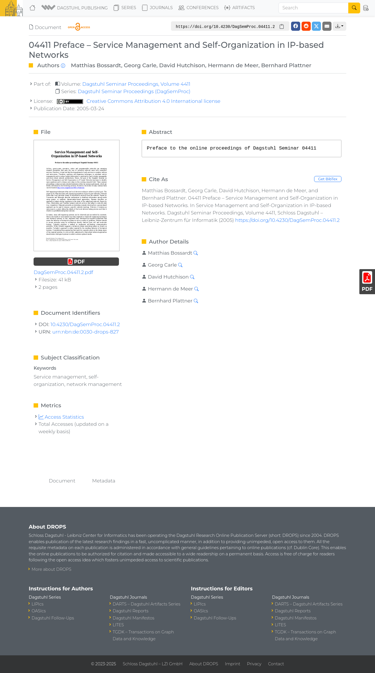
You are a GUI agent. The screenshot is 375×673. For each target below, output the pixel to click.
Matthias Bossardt (96, 65)
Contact (276, 663)
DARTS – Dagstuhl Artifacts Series (146, 604)
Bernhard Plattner (286, 65)
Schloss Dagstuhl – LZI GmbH (152, 663)
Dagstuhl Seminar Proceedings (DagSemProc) (134, 91)
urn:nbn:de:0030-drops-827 (85, 332)
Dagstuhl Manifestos (133, 618)
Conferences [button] (198, 8)
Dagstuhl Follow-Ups (53, 618)
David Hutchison (182, 65)
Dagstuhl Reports (131, 610)
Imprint (232, 663)
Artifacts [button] (239, 8)
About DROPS (203, 663)
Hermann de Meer (233, 65)
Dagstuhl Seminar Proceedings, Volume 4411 (136, 84)
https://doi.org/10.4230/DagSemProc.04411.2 (287, 220)
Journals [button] (157, 8)
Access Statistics (61, 417)
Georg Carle (140, 65)
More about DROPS (51, 569)
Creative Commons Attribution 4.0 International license (139, 101)
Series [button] (124, 8)
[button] (75, 8)
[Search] (314, 8)
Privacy (254, 663)
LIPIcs (38, 604)
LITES (118, 624)
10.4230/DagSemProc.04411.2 (85, 324)
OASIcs (39, 610)
